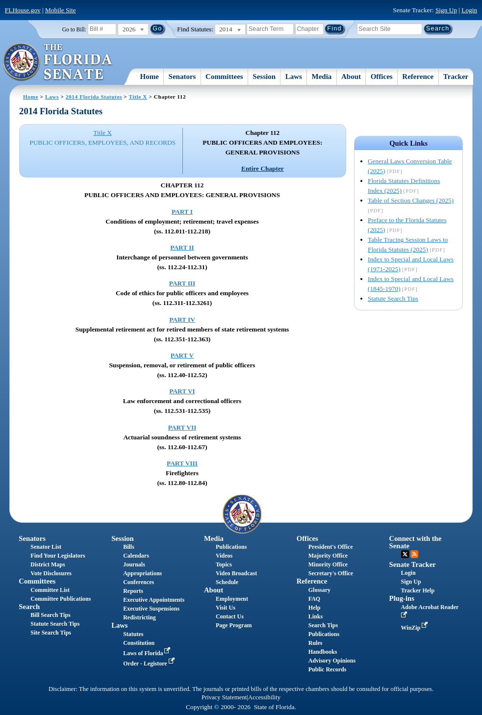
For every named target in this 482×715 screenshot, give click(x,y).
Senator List (45, 546)
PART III (182, 283)
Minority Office (328, 564)
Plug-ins (401, 598)
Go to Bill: (74, 29)
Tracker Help (418, 590)
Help (314, 607)
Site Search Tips (50, 632)
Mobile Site (60, 10)
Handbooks (322, 651)
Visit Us (225, 607)
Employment (232, 598)
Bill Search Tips (50, 615)
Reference (417, 76)
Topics (224, 564)
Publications (231, 546)
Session (264, 76)
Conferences (138, 582)
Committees (224, 76)
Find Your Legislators (57, 555)
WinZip (415, 627)
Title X (138, 97)
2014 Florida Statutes (94, 97)
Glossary (319, 590)
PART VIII (182, 463)
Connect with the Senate (415, 542)
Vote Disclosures (51, 573)
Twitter (405, 554)
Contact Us (230, 616)
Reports (133, 590)
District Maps (47, 564)
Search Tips (323, 625)
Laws (293, 76)
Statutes (133, 634)
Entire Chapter (262, 168)
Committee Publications (60, 598)
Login (469, 10)
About (351, 76)
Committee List (50, 590)
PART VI (182, 391)
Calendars (136, 555)
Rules (315, 642)
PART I (182, 211)
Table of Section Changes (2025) (411, 200)
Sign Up (446, 10)
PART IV (182, 319)
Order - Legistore (150, 663)
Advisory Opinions (331, 660)
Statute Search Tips (393, 298)
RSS (414, 554)
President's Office (330, 546)
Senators (182, 76)
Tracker (455, 76)
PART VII (182, 427)
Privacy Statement (224, 697)
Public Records (327, 669)
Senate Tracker (412, 564)
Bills (128, 546)
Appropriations (142, 573)
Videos (224, 555)
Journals (134, 564)
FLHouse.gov (23, 10)
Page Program (234, 625)
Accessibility (264, 697)
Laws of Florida (147, 653)
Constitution (138, 642)
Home (149, 76)
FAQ (314, 598)
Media (322, 76)
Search (29, 607)
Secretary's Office (330, 573)
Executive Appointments (153, 599)
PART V (182, 355)
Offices (382, 76)
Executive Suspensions (151, 608)
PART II (182, 247)
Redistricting (139, 617)
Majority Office (328, 555)
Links (315, 616)
